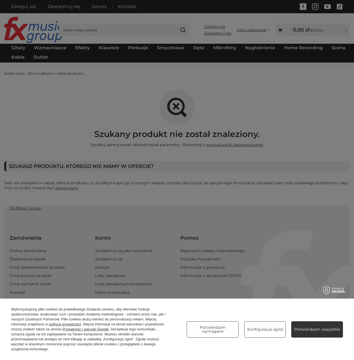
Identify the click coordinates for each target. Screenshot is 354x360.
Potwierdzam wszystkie (317, 329)
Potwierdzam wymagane (213, 329)
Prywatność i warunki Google (86, 329)
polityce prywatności (65, 324)
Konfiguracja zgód (265, 329)
